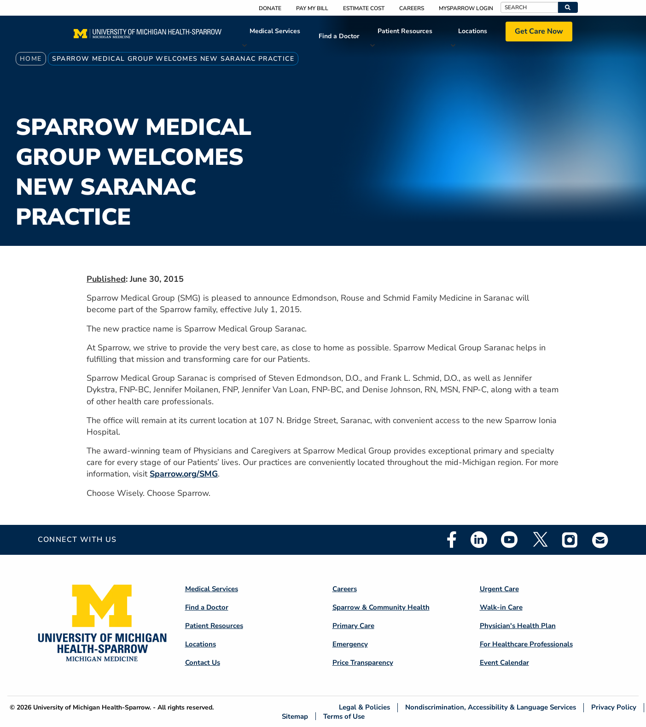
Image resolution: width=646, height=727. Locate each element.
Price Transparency (362, 662)
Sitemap (295, 716)
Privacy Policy (613, 707)
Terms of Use (344, 716)
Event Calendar (504, 662)
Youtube (509, 539)
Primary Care (353, 625)
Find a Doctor (339, 36)
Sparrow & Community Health (381, 607)
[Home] (147, 36)
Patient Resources (405, 31)
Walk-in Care (501, 607)
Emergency (350, 644)
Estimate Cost (363, 8)
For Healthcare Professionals (526, 644)
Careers (411, 8)
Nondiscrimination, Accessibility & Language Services (490, 707)
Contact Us (202, 662)
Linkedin (479, 539)
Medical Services (275, 31)
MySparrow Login (466, 8)
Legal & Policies (364, 707)
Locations (472, 31)
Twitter (539, 539)
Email (600, 539)
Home (31, 58)
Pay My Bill (312, 8)
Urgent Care (499, 588)
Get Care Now (539, 31)
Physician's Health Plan (518, 625)
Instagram (570, 539)
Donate (270, 8)
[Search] (529, 7)
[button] (568, 7)
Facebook (452, 539)
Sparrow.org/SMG (184, 473)
